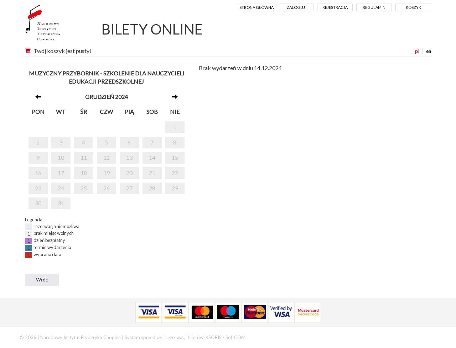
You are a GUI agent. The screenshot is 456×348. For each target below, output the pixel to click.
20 (129, 172)
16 (38, 172)
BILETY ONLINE (152, 29)
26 (106, 188)
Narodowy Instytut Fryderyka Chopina (56, 25)
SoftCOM (235, 337)
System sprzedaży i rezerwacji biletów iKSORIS (173, 337)
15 (175, 157)
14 (152, 157)
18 (84, 172)
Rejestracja (335, 7)
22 (175, 172)
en (428, 51)
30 (38, 203)
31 (61, 203)
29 (175, 188)
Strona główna (256, 7)
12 (106, 157)
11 (84, 157)
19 (106, 172)
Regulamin (374, 7)
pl (417, 51)
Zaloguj (296, 7)
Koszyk (413, 7)
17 (61, 172)
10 (61, 157)
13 (129, 157)
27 (129, 188)
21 (152, 172)
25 (84, 188)
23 (38, 188)
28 (152, 188)
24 (61, 188)
